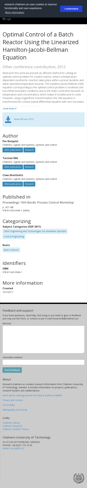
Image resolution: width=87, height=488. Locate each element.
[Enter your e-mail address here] (43, 362)
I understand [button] (71, 8)
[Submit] (12, 370)
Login (7, 18)
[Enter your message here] (43, 339)
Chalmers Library (11, 422)
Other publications (12, 150)
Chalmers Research (12, 425)
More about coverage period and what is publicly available (32, 395)
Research (29, 150)
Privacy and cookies (13, 400)
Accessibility (9, 404)
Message (7, 323)
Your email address (13, 357)
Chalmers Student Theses (16, 429)
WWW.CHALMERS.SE (13, 448)
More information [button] (14, 12)
